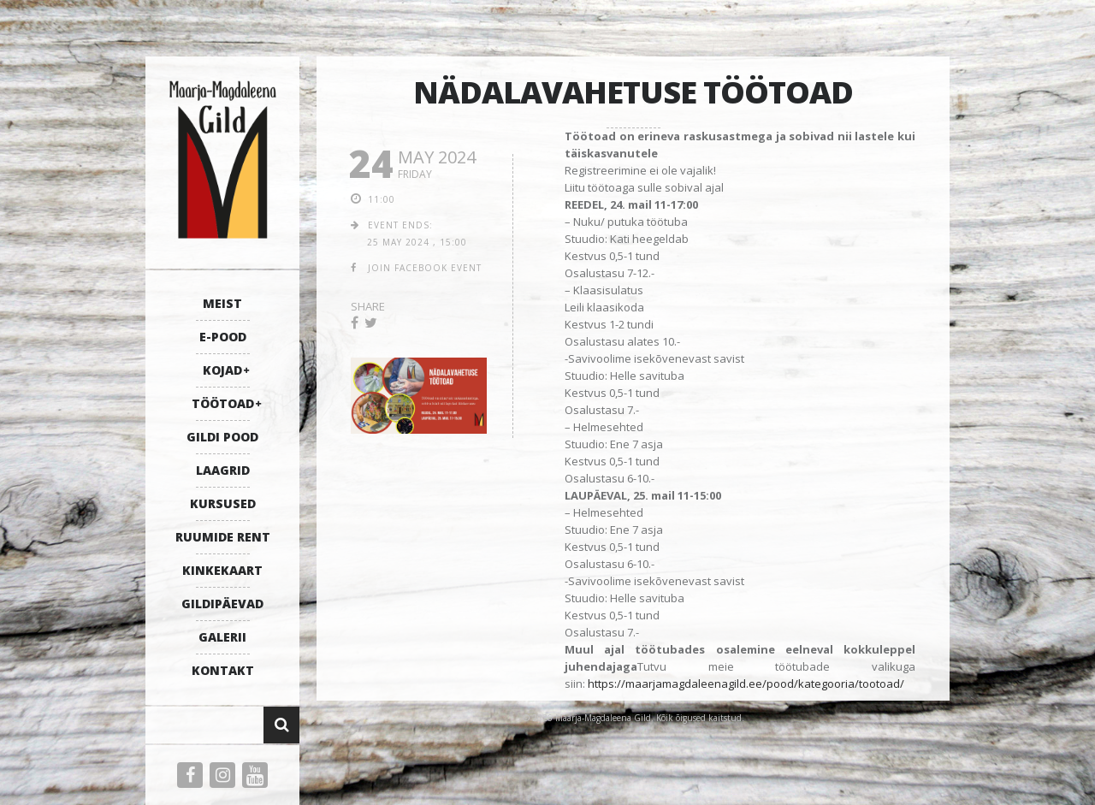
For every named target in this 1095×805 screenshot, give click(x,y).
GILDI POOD (222, 437)
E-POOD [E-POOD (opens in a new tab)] (222, 337)
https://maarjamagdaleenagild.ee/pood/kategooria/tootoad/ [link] (746, 683)
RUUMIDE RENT (222, 537)
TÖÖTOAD (223, 403)
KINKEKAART (222, 570)
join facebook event (425, 268)
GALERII (222, 637)
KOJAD (222, 370)
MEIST (222, 303)
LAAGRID (223, 470)
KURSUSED (223, 503)
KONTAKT (223, 670)
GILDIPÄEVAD (222, 603)
